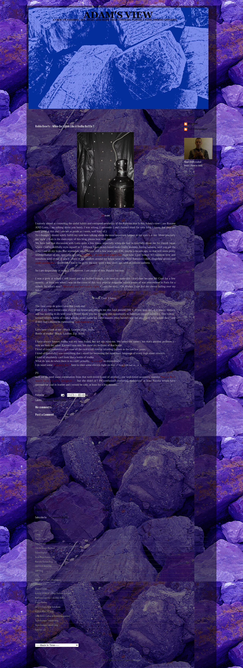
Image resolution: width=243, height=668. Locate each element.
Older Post (169, 510)
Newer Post (41, 510)
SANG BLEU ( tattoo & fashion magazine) (52, 616)
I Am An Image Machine (45, 548)
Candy (37, 534)
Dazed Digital (41, 553)
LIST (37, 575)
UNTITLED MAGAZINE (43, 566)
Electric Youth (41, 539)
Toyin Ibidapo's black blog (46, 625)
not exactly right (89, 286)
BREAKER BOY (40, 584)
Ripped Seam (41, 589)
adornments (48, 262)
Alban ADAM (193, 124)
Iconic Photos (41, 602)
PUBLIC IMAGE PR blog (44, 611)
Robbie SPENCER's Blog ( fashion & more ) (53, 593)
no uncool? (96, 360)
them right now (83, 321)
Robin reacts (47, 400)
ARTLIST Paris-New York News (48, 607)
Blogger (137, 660)
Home (106, 510)
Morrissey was (71, 286)
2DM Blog (39, 571)
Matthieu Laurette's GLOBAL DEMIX (50, 598)
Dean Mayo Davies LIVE (45, 557)
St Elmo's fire (113, 254)
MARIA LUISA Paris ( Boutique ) (48, 580)
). (93, 321)
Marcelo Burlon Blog (44, 562)
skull (38, 262)
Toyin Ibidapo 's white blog (46, 621)
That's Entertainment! (197, 129)
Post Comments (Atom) (57, 517)
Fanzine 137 (40, 544)
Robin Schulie (60, 400)
